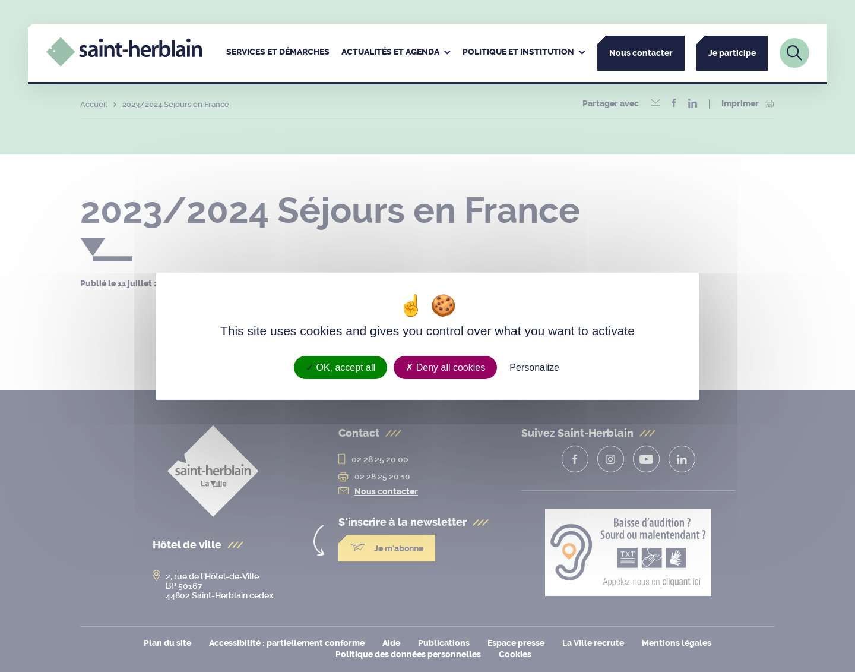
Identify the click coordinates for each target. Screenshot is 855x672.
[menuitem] (278, 53)
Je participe (732, 53)
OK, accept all (340, 367)
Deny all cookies (445, 367)
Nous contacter (641, 53)
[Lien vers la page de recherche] (794, 53)
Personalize (534, 367)
